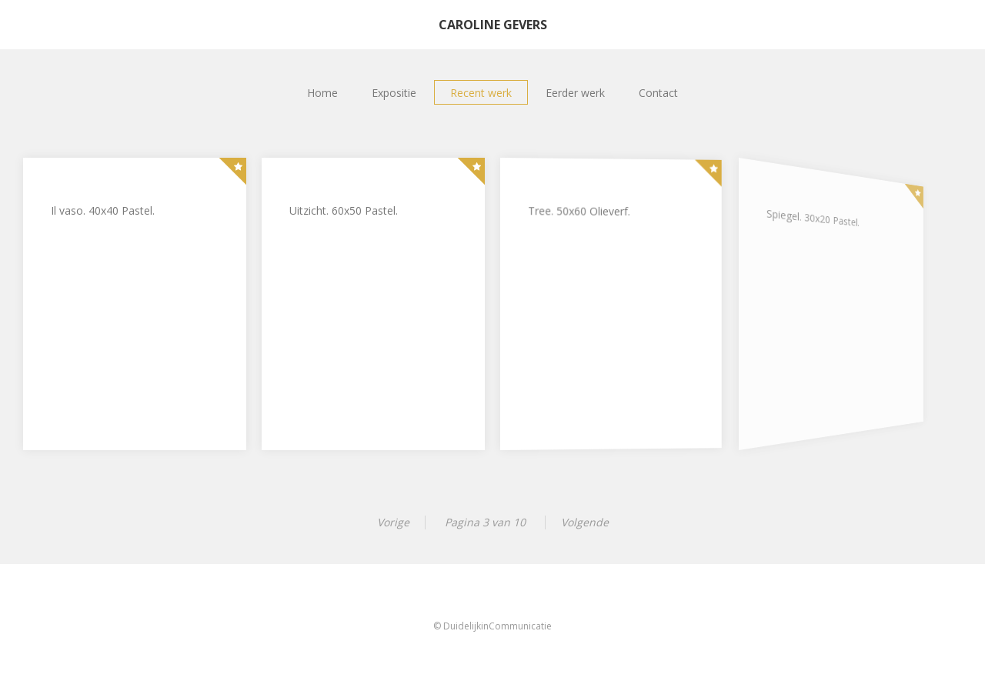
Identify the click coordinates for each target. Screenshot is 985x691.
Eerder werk (575, 92)
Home (322, 92)
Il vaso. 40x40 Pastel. (103, 210)
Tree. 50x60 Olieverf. (579, 212)
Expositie (394, 92)
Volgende (585, 522)
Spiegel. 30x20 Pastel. (805, 220)
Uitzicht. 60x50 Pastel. (343, 210)
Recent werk (481, 92)
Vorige (393, 522)
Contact (658, 92)
